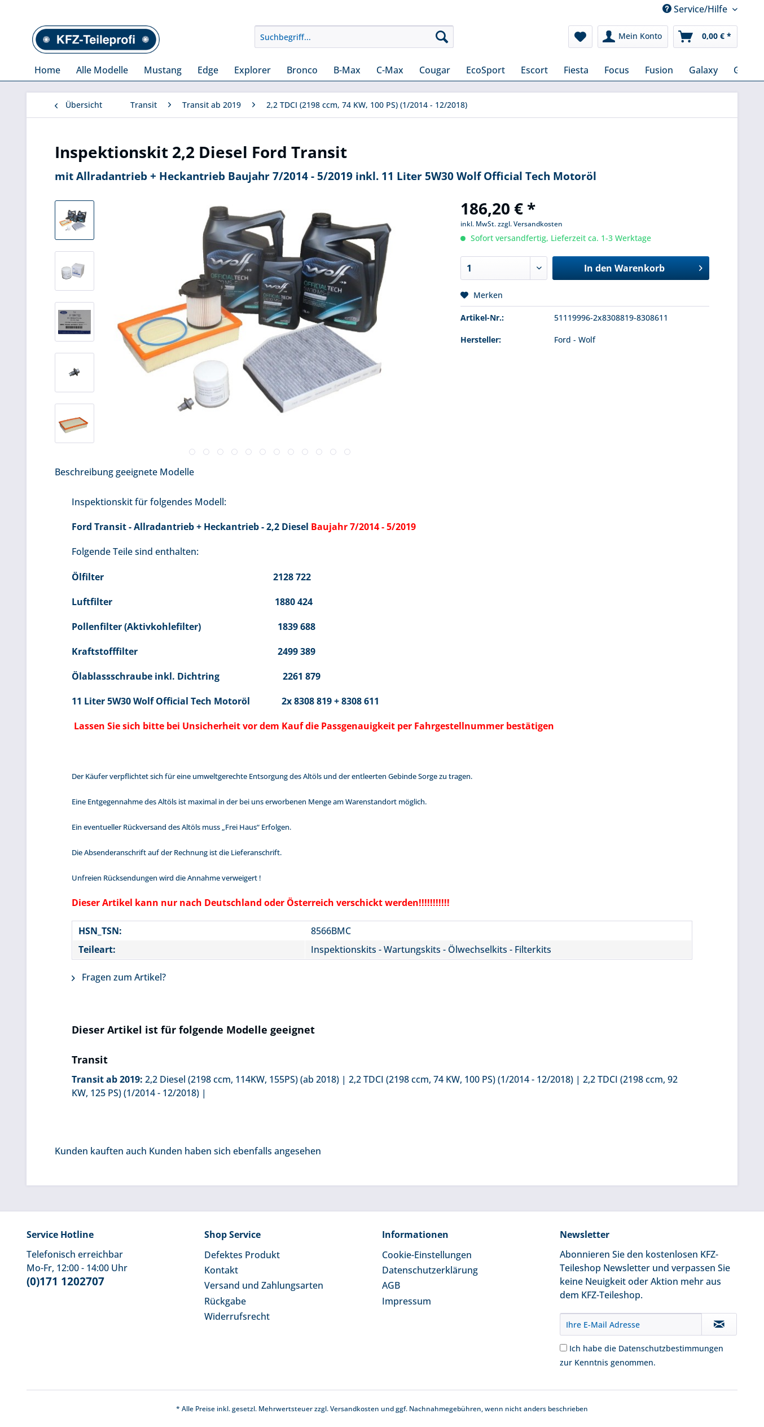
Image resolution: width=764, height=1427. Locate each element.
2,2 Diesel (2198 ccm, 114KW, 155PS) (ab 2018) (242, 1079)
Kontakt (221, 1270)
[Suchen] (442, 36)
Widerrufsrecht (237, 1316)
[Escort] (534, 70)
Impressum (406, 1301)
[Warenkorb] (705, 36)
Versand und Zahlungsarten (263, 1285)
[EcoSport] (485, 70)
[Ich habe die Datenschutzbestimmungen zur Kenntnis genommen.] (563, 1347)
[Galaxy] (703, 70)
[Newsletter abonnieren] (719, 1324)
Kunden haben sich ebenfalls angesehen (235, 1151)
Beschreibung (84, 472)
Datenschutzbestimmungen (670, 1348)
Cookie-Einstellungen (427, 1255)
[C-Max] (389, 70)
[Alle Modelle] (102, 70)
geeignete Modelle (155, 472)
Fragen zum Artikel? (119, 977)
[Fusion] (659, 70)
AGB (391, 1285)
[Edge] (208, 70)
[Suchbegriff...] (354, 36)
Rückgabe (225, 1301)
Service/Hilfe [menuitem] (696, 9)
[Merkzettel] (580, 36)
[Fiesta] (576, 70)
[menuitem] (354, 42)
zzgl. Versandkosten (530, 224)
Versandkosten (354, 1408)
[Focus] (616, 70)
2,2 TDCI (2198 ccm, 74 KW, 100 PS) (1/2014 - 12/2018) (461, 1079)
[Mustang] (163, 70)
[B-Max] (347, 70)
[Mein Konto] (633, 36)
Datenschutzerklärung (430, 1270)
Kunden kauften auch (101, 1151)
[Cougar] (434, 70)
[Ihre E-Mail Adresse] (631, 1324)
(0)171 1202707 (65, 1281)
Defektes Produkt (242, 1255)
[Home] (47, 70)
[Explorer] (252, 70)
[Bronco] (302, 70)
